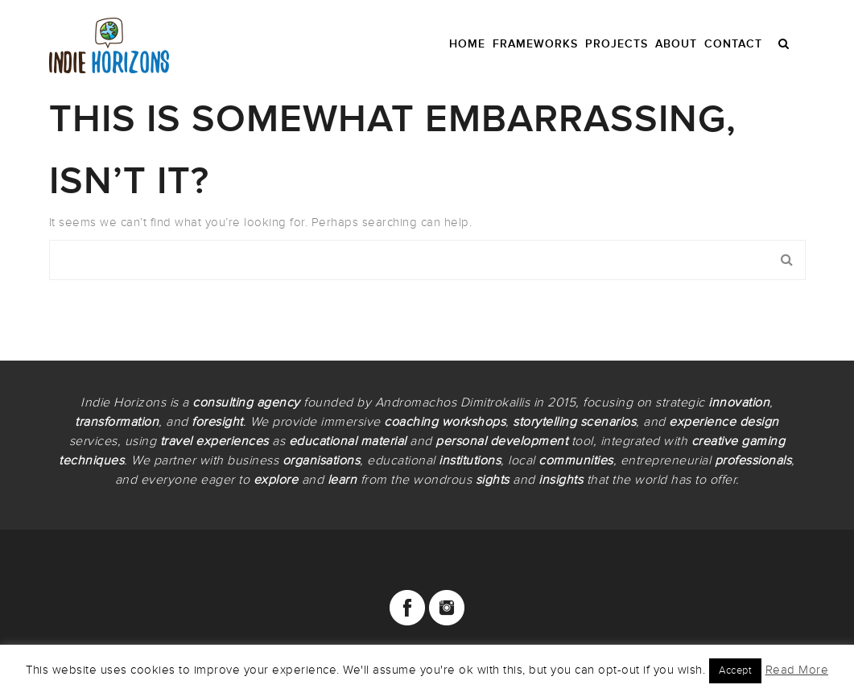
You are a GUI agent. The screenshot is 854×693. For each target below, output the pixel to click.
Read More (797, 669)
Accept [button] (735, 670)
